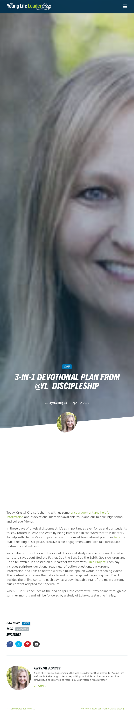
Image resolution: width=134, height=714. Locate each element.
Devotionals (22, 628)
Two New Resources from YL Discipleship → (103, 708)
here (117, 537)
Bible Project (96, 562)
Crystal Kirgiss (58, 403)
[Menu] (125, 6)
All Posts (40, 685)
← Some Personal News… (21, 708)
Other (67, 366)
